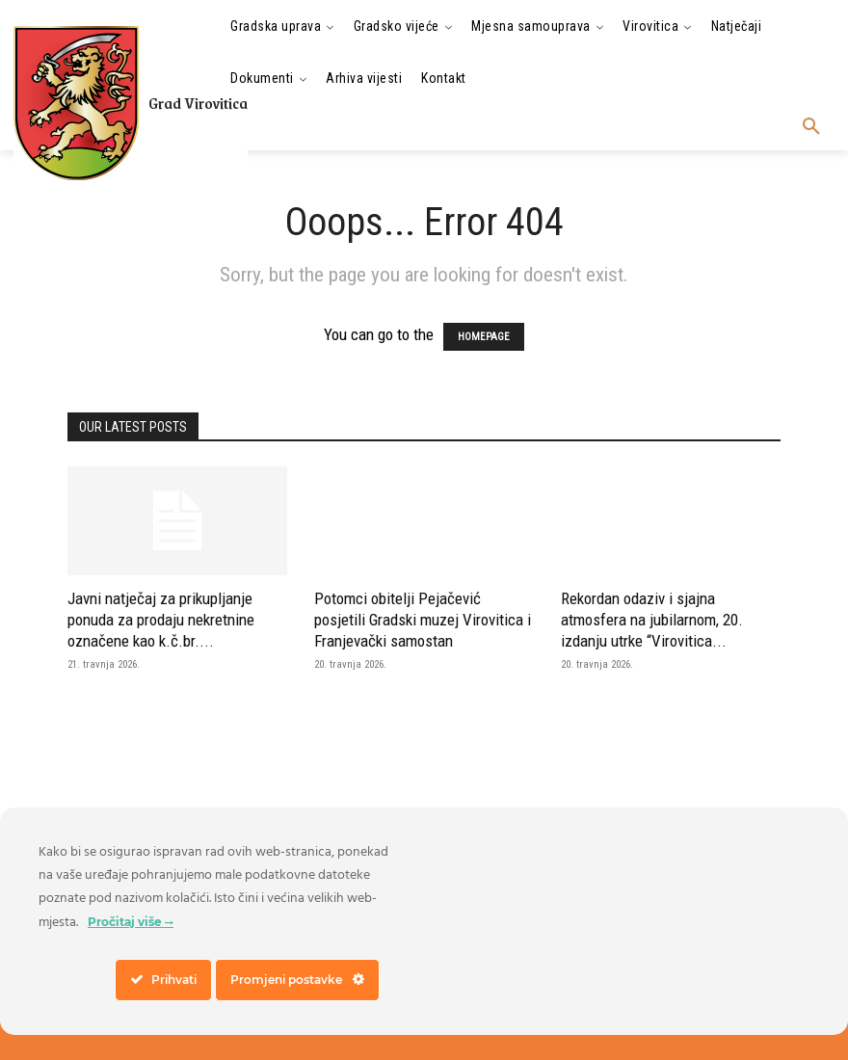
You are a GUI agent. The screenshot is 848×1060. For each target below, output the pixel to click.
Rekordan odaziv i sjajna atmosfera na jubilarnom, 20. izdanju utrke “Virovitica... (652, 619)
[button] (811, 127)
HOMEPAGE (484, 337)
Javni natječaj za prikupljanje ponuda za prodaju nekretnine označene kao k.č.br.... (160, 619)
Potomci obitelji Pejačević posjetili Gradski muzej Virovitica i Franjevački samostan (422, 619)
